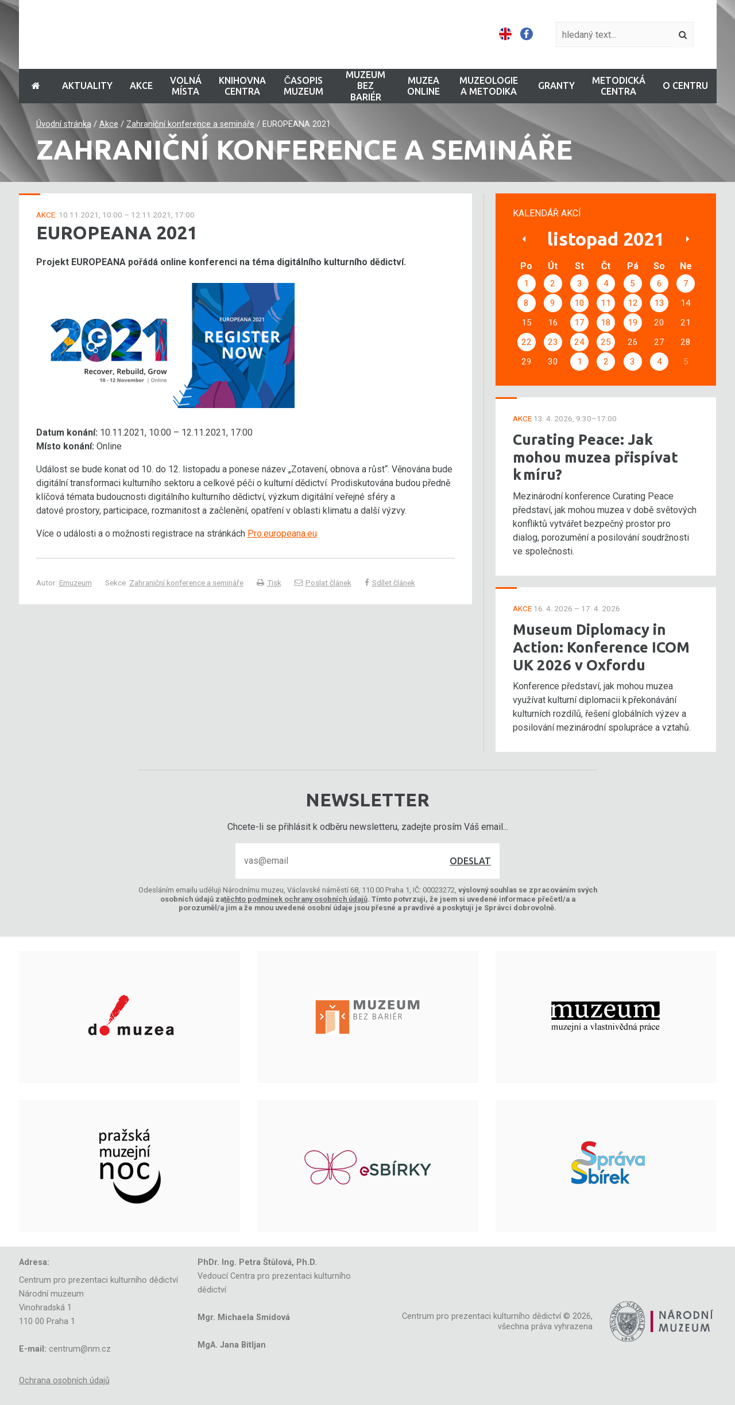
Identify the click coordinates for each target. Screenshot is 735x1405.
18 (606, 322)
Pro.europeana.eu (282, 533)
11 (606, 303)
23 (553, 342)
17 (579, 322)
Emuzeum (75, 582)
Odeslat (470, 861)
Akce (108, 124)
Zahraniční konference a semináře (190, 124)
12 (633, 303)
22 (526, 342)
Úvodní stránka (63, 124)
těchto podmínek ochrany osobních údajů (296, 899)
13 (659, 303)
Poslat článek (323, 582)
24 (579, 342)
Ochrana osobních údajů (64, 1380)
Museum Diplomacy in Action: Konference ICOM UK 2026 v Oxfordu (601, 647)
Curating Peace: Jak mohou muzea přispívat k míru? (595, 457)
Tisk (269, 582)
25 (606, 342)
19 (633, 322)
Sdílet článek (390, 582)
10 (579, 303)
